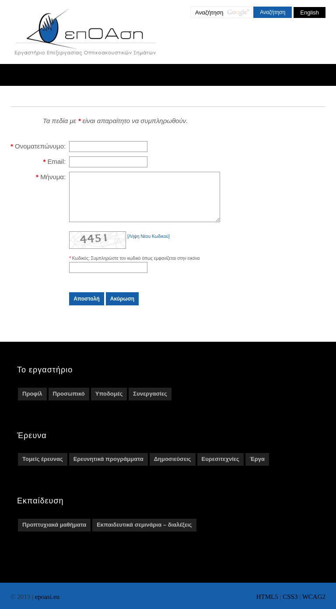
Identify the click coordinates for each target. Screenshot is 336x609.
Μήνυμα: (53, 177)
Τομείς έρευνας (42, 468)
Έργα (257, 468)
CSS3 (290, 596)
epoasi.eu (47, 596)
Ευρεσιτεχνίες (220, 468)
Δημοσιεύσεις (172, 468)
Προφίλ (32, 403)
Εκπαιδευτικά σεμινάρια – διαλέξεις (144, 534)
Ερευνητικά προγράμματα (109, 468)
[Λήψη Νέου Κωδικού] (148, 245)
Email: (56, 161)
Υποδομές (109, 403)
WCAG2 (314, 596)
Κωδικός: (81, 267)
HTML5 (267, 596)
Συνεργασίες (150, 403)
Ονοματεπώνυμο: (40, 146)
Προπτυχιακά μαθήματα (54, 534)
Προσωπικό (69, 403)
